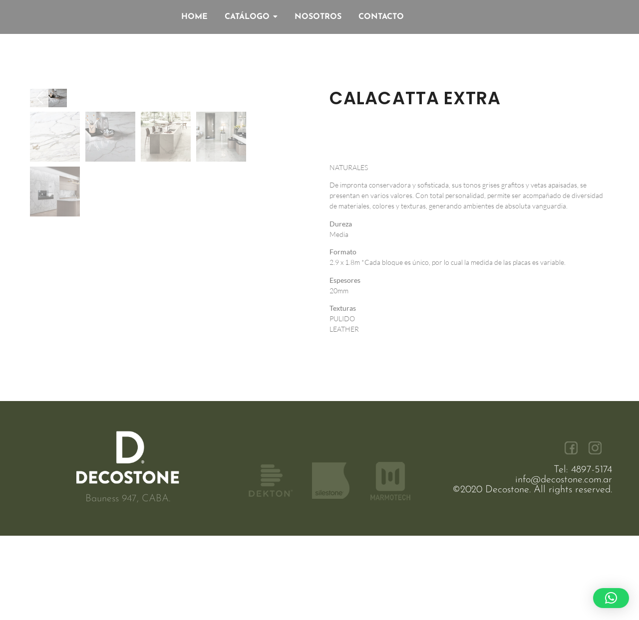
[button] (611, 598)
